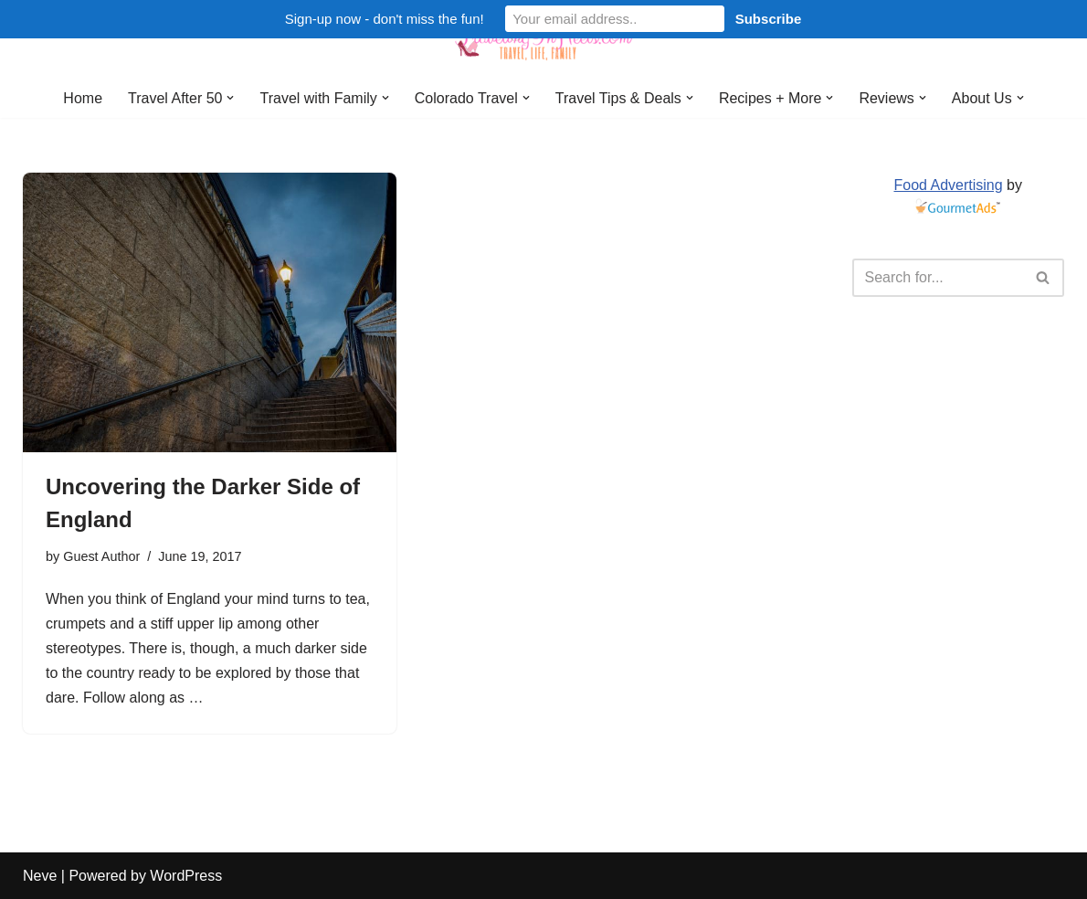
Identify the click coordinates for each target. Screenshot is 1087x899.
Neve (40, 875)
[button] (230, 97)
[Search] (938, 278)
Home (82, 98)
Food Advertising (947, 185)
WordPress (186, 875)
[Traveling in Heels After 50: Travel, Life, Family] (543, 39)
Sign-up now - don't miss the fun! (384, 18)
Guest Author (101, 556)
